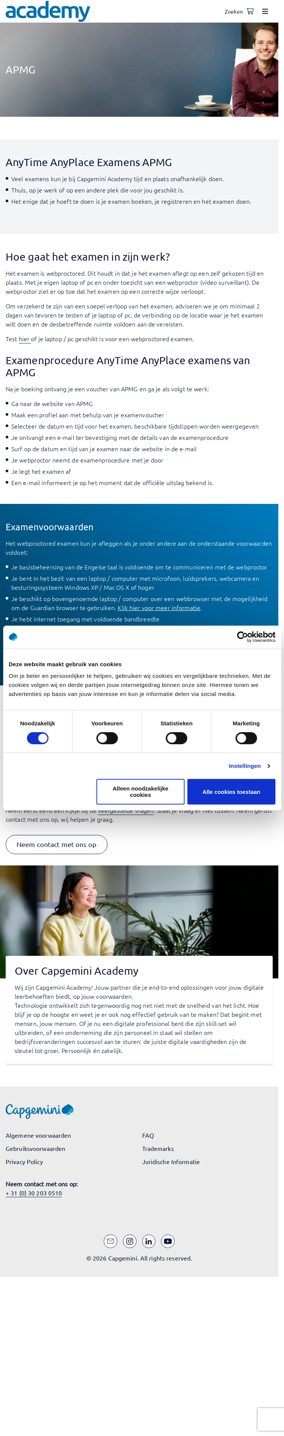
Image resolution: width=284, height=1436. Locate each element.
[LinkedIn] (149, 1241)
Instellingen (245, 766)
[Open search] (235, 11)
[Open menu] (265, 11)
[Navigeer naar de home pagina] (48, 11)
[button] (56, 844)
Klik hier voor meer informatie (159, 607)
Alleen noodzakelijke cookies (141, 791)
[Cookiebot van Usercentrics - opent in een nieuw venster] (242, 636)
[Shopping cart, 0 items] (250, 11)
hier (24, 338)
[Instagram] (130, 1241)
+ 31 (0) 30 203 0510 (34, 1192)
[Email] (110, 1241)
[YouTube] (168, 1241)
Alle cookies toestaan (231, 792)
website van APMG (67, 403)
